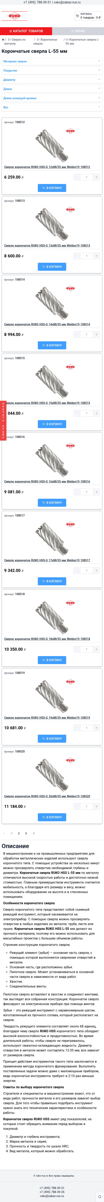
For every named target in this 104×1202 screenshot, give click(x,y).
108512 (20, 122)
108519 (20, 672)
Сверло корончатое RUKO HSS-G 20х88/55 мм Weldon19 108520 (47, 796)
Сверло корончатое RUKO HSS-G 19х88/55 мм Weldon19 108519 (47, 717)
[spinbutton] (87, 177)
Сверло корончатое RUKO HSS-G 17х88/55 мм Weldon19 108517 (47, 560)
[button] (77, 177)
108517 (20, 515)
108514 (20, 279)
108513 (20, 200)
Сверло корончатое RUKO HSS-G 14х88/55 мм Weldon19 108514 (47, 324)
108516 (20, 437)
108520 (20, 751)
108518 (20, 594)
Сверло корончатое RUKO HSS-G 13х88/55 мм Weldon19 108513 (47, 245)
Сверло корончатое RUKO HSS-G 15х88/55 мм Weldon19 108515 (47, 403)
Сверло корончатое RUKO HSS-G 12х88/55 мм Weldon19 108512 (47, 167)
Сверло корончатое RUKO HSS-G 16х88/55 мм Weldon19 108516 (47, 481)
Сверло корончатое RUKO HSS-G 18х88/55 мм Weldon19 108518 (47, 638)
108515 (20, 358)
